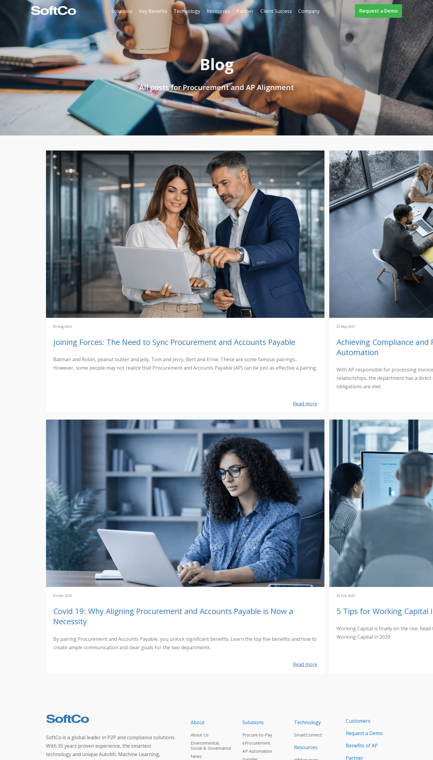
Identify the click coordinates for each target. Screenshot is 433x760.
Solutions (122, 11)
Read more (305, 403)
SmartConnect (308, 734)
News (196, 756)
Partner (245, 11)
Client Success (276, 11)
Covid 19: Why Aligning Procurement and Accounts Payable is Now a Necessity (173, 616)
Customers (358, 721)
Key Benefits (153, 11)
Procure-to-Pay (257, 734)
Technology (187, 11)
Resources (218, 11)
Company (309, 11)
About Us (200, 734)
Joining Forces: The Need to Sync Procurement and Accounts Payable (174, 342)
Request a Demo (378, 11)
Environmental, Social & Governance (211, 745)
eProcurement (256, 743)
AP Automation (257, 751)
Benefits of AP (362, 745)
